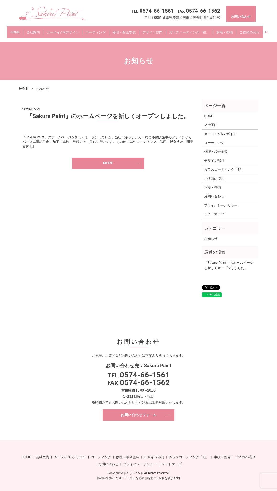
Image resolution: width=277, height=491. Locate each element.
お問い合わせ (214, 192)
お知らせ (210, 234)
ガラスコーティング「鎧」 (189, 30)
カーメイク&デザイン (63, 30)
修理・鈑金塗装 (124, 30)
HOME (15, 30)
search (266, 30)
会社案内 (33, 30)
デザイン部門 (152, 30)
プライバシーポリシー (221, 201)
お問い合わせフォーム (138, 410)
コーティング (96, 30)
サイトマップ (214, 210)
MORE (108, 159)
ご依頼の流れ (249, 30)
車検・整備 (224, 30)
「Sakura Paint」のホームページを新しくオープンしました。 (108, 111)
